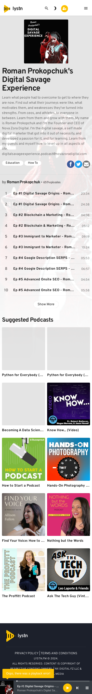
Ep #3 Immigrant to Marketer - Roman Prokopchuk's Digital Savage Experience (45, 237)
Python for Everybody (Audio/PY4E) (31, 375)
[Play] (67, 688)
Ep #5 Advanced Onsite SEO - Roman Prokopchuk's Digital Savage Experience (45, 279)
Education (13, 163)
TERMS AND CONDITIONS (59, 653)
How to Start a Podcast (21, 486)
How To (33, 163)
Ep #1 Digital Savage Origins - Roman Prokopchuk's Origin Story (45, 194)
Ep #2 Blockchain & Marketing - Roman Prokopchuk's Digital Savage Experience (45, 226)
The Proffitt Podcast (18, 596)
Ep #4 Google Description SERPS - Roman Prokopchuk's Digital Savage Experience (45, 258)
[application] (46, 688)
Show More (46, 304)
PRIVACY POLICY (27, 653)
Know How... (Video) (63, 430)
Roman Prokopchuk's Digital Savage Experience (46, 690)
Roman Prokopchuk (23, 182)
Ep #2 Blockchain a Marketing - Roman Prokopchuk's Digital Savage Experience (45, 215)
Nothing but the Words (65, 541)
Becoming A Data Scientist (24, 430)
